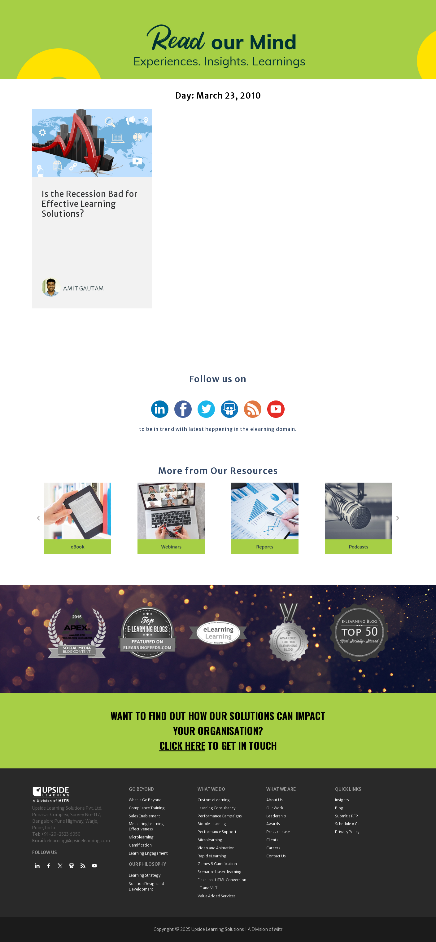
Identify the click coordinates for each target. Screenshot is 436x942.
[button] (38, 518)
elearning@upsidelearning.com (78, 840)
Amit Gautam (83, 288)
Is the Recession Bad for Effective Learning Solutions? (89, 204)
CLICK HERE (182, 745)
